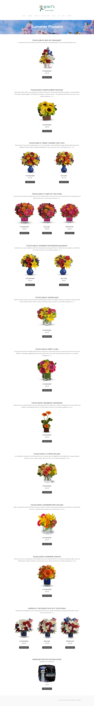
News (63, 15)
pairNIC (79, 700)
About (53, 15)
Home (23, 15)
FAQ (58, 15)
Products (37, 15)
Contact (69, 15)
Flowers (29, 15)
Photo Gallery (46, 15)
